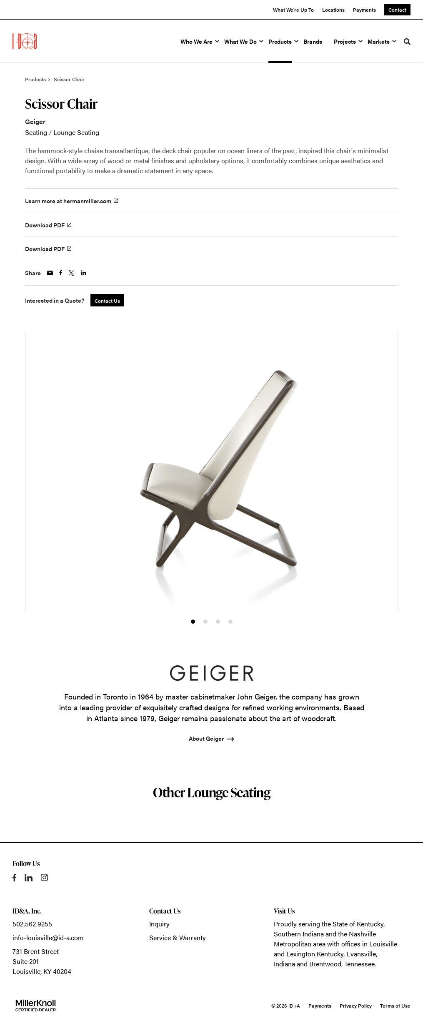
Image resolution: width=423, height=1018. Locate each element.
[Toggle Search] (407, 41)
